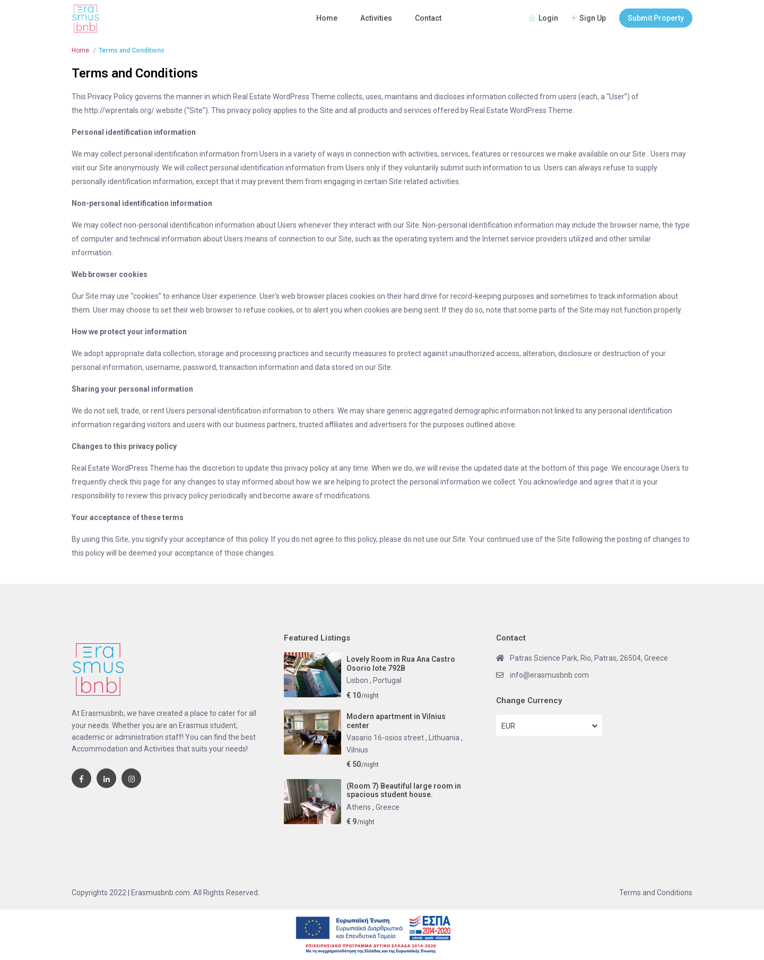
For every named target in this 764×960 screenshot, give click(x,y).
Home (326, 18)
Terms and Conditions (655, 892)
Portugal (387, 680)
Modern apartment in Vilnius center (396, 721)
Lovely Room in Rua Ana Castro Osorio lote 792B (400, 663)
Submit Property (656, 18)
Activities (376, 18)
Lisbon (358, 680)
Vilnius (357, 750)
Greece (388, 807)
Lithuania (445, 737)
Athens (359, 807)
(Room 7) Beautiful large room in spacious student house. (403, 790)
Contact (428, 18)
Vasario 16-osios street (386, 737)
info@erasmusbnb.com (549, 675)
